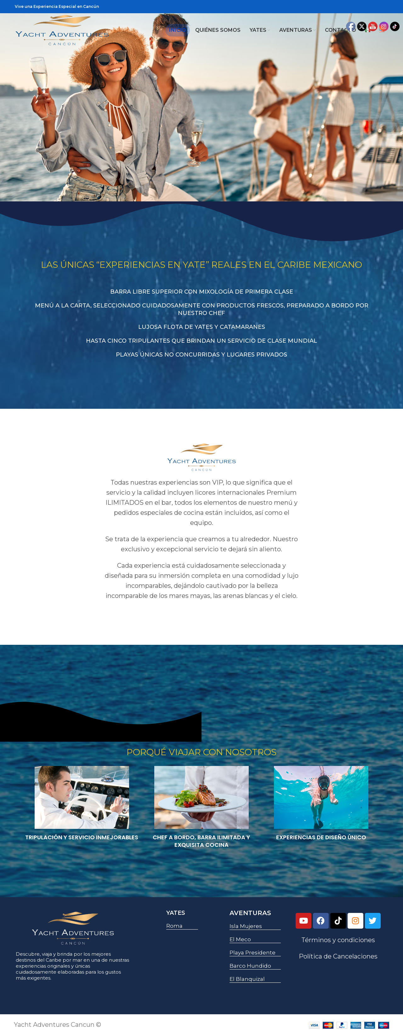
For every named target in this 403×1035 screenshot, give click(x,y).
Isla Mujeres (246, 926)
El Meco (240, 939)
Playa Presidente (252, 952)
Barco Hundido (250, 966)
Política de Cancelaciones (338, 956)
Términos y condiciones (338, 940)
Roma (174, 926)
